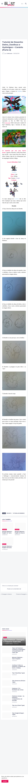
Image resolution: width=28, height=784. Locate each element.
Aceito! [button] (5, 781)
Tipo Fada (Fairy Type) (18, 673)
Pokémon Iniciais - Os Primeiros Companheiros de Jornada (18, 698)
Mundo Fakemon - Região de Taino (7, 532)
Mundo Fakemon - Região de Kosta (7, 547)
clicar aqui (7, 122)
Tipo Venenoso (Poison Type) (18, 681)
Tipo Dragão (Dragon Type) (18, 713)
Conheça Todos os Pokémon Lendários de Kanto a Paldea (18, 666)
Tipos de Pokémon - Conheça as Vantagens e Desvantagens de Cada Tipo (18, 650)
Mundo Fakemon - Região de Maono (20, 532)
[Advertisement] (14, 23)
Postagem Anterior (7, 594)
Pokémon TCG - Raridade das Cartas (17, 689)
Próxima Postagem (21, 594)
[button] (2, 3)
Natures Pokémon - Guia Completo (17, 658)
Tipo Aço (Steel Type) (18, 705)
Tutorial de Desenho (18, 513)
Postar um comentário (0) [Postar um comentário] (14, 589)
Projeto (9, 513)
